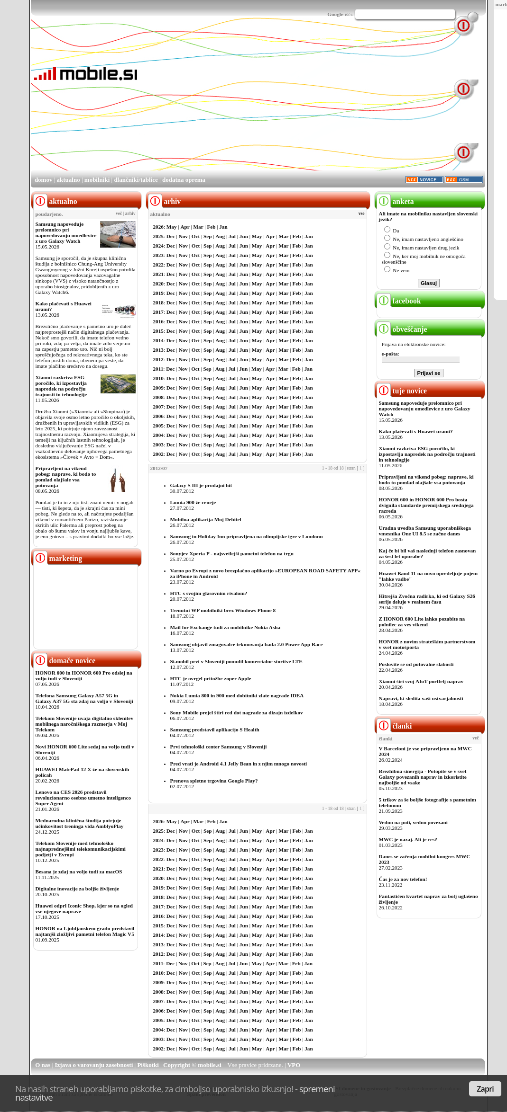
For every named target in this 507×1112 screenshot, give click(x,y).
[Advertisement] (262, 103)
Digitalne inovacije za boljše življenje (77, 888)
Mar (198, 227)
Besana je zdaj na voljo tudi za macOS (79, 871)
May (171, 227)
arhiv (130, 213)
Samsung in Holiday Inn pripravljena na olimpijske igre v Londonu (246, 536)
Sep (207, 236)
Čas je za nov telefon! (403, 879)
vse (362, 213)
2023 (158, 255)
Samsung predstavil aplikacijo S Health (214, 729)
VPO (293, 1064)
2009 (158, 388)
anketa (395, 201)
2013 (158, 350)
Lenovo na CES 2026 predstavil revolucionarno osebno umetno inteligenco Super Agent (83, 797)
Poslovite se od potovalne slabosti (416, 664)
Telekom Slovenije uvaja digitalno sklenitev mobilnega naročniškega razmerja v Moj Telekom (85, 723)
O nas (42, 1064)
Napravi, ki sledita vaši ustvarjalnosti (421, 698)
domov (44, 179)
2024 (158, 246)
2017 (158, 312)
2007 (158, 406)
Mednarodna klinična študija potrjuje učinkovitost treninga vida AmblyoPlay (80, 823)
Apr (184, 227)
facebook (399, 301)
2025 (158, 236)
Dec (170, 236)
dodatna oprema (183, 179)
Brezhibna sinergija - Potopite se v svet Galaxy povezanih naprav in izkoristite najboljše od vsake (423, 776)
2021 (158, 274)
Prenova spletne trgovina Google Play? (214, 780)
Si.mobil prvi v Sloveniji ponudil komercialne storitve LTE (236, 661)
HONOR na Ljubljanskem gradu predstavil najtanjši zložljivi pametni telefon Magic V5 (85, 931)
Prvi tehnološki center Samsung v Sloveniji (218, 746)
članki (394, 726)
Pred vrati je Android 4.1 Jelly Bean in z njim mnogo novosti (238, 763)
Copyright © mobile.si (192, 1064)
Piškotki (148, 1064)
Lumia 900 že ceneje (193, 502)
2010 (158, 378)
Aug (220, 236)
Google (335, 14)
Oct (196, 236)
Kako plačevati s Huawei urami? (416, 431)
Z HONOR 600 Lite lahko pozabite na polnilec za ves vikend (422, 621)
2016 (158, 321)
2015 (158, 331)
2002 (158, 454)
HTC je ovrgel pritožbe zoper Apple (210, 678)
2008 (158, 397)
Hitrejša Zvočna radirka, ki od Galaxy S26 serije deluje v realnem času (427, 599)
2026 (158, 227)
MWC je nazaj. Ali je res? (408, 839)
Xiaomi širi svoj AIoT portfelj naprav (421, 681)
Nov (183, 236)
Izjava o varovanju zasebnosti (94, 1064)
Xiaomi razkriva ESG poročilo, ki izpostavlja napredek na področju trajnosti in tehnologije (61, 385)
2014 (158, 340)
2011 (158, 369)
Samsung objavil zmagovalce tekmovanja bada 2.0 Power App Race (246, 644)
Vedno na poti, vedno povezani (413, 822)
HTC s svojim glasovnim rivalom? (209, 593)
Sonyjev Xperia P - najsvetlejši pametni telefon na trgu (232, 553)
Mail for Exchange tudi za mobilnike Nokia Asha (225, 627)
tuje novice (402, 391)
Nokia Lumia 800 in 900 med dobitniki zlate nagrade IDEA (237, 695)
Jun (244, 236)
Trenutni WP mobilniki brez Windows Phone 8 (223, 610)
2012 (158, 359)
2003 (158, 444)
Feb (211, 227)
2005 (158, 425)
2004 (158, 435)
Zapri (485, 1089)
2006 (158, 416)
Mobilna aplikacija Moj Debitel (205, 519)
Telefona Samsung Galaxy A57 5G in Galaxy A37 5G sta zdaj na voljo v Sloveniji (84, 698)
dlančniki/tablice (135, 179)
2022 (158, 264)
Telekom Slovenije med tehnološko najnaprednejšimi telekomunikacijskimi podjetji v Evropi (81, 848)
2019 (158, 293)
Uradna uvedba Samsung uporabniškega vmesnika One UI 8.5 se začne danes (425, 530)
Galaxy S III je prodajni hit (201, 485)
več (119, 213)
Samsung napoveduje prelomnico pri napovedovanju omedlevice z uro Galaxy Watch (66, 232)
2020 (158, 283)
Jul (232, 236)
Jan (223, 227)
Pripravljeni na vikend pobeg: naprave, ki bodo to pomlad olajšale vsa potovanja (66, 476)
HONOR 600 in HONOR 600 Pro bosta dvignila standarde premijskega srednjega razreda (426, 505)
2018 (158, 302)
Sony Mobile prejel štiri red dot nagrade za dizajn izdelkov (236, 712)
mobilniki (97, 179)
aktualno (68, 179)
